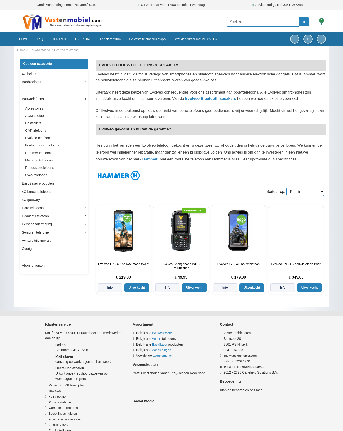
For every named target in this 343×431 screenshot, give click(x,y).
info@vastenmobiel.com (242, 348)
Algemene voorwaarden (65, 412)
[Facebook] (294, 39)
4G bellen (29, 74)
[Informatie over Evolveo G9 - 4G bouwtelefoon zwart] (296, 230)
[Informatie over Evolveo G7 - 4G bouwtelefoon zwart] (123, 230)
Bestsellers (33, 123)
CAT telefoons (35, 130)
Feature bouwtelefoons (42, 145)
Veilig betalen (58, 389)
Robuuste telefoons (39, 168)
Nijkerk (81, 371)
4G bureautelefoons (36, 192)
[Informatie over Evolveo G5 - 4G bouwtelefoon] (238, 230)
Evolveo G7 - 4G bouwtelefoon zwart (123, 264)
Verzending (56, 378)
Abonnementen (33, 265)
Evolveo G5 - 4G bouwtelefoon (238, 264)
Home (21, 50)
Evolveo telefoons (38, 138)
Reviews (55, 383)
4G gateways (31, 200)
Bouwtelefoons (40, 50)
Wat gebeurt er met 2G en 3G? (196, 39)
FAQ (40, 39)
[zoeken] (297, 22)
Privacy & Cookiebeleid (235, 422)
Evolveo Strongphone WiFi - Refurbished (181, 266)
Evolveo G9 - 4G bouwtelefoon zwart (296, 264)
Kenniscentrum (110, 39)
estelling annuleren (64, 406)
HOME (23, 39)
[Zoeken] (259, 22)
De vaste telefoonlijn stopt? (147, 39)
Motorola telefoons (39, 160)
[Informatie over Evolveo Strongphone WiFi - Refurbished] (181, 230)
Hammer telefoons (38, 153)
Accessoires (34, 108)
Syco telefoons (36, 175)
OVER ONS (83, 39)
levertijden (77, 378)
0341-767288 (79, 343)
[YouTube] (321, 39)
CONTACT (59, 39)
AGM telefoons (36, 116)
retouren (72, 400)
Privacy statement (61, 395)
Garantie (55, 400)
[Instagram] (308, 39)
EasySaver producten (38, 183)
